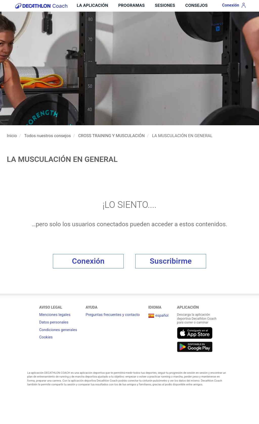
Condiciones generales (58, 330)
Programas (131, 5)
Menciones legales (54, 314)
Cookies (46, 337)
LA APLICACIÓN (92, 5)
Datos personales (53, 322)
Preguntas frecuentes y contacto (112, 314)
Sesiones (165, 5)
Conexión (88, 261)
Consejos (196, 5)
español (158, 315)
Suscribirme (171, 261)
